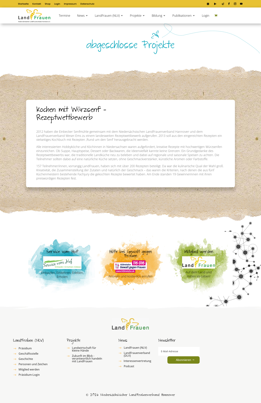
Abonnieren (183, 360)
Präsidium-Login (29, 375)
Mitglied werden (29, 369)
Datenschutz (87, 4)
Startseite (23, 4)
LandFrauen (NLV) (107, 15)
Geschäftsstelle (28, 353)
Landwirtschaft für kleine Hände (84, 349)
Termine (64, 15)
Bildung (157, 15)
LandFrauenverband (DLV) (137, 354)
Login (57, 4)
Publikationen (182, 15)
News (81, 15)
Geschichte (26, 359)
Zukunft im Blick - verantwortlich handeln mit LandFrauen (87, 358)
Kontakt (36, 4)
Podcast (129, 366)
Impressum (70, 4)
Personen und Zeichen (33, 364)
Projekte (135, 15)
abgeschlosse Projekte (130, 46)
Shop (47, 4)
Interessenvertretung (137, 361)
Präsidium (25, 348)
